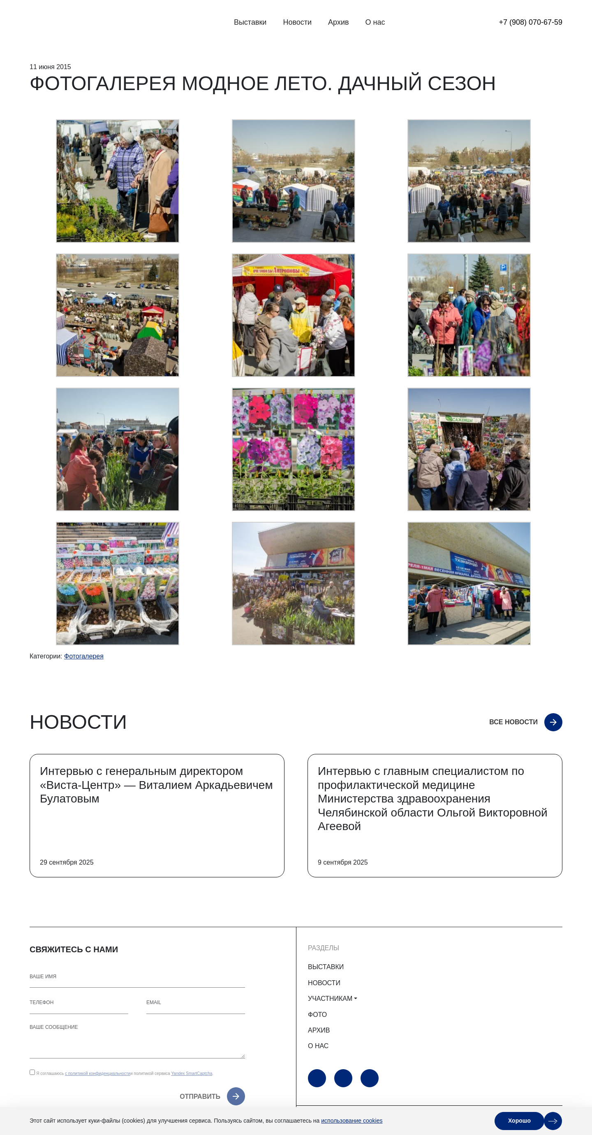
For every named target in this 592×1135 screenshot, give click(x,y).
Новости (297, 22)
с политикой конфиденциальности (97, 1073)
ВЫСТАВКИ (326, 966)
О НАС (318, 1045)
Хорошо (519, 1120)
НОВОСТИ (324, 982)
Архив (338, 22)
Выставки (250, 22)
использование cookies (351, 1120)
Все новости (513, 722)
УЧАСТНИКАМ (330, 998)
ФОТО (317, 1014)
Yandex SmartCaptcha (191, 1073)
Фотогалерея (84, 656)
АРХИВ (319, 1030)
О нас (375, 22)
